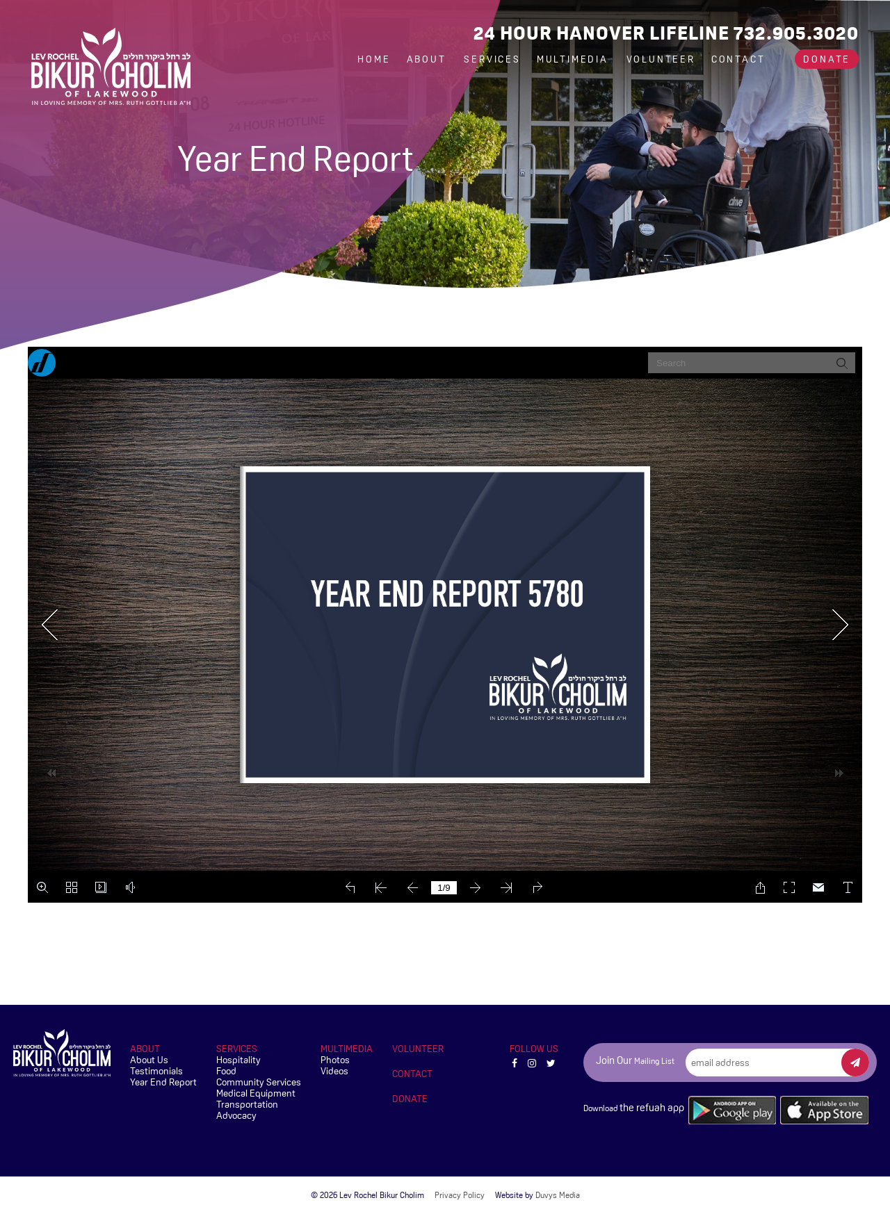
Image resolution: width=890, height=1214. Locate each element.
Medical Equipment (256, 1093)
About (429, 59)
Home (373, 59)
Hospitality (238, 1059)
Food (226, 1070)
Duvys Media (557, 1195)
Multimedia (575, 59)
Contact (738, 59)
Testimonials (156, 1070)
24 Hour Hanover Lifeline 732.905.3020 (666, 33)
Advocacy (236, 1115)
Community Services (258, 1082)
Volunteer (660, 59)
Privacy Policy (460, 1195)
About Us (149, 1059)
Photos (335, 1059)
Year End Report (163, 1082)
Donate (826, 59)
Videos (334, 1070)
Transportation (247, 1104)
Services (492, 59)
